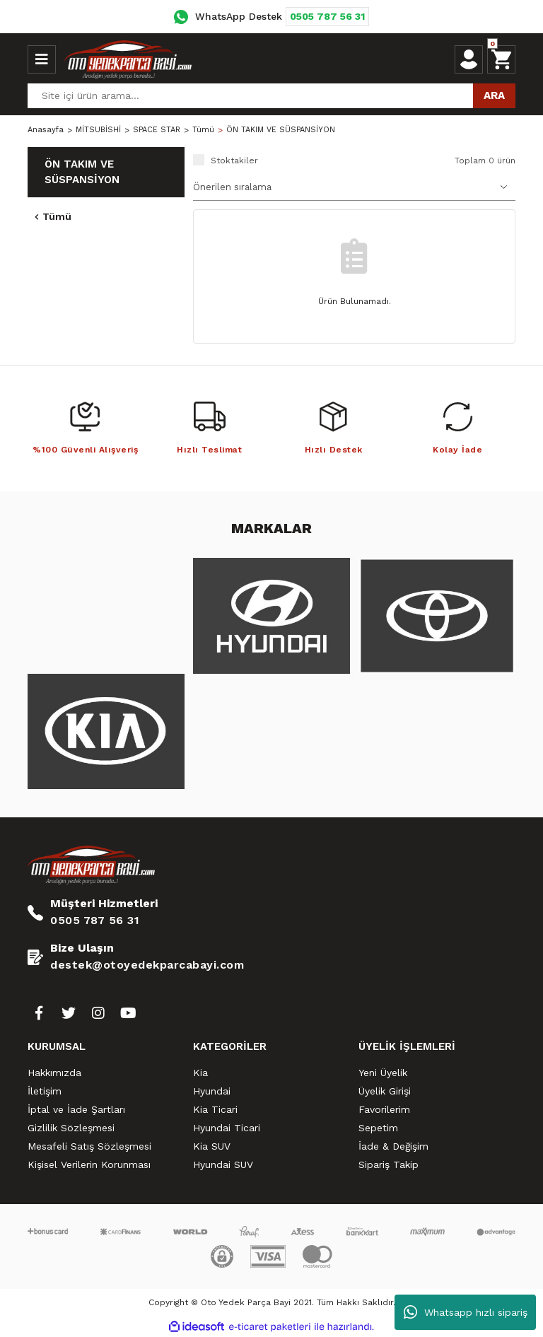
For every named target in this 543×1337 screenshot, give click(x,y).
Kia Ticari (215, 1109)
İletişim (45, 1091)
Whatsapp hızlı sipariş (465, 1312)
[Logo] (128, 59)
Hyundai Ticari (226, 1127)
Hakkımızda (54, 1072)
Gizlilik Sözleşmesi (71, 1127)
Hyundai (211, 1091)
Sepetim (378, 1127)
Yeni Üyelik (382, 1072)
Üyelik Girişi (384, 1091)
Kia (200, 1072)
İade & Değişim (393, 1146)
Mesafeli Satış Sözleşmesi (89, 1146)
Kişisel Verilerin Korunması (89, 1164)
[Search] (271, 95)
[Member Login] (469, 59)
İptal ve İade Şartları (76, 1109)
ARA (494, 95)
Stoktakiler (234, 160)
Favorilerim (384, 1109)
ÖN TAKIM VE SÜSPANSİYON (280, 129)
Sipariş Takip (388, 1164)
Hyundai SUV (223, 1164)
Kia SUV (211, 1146)
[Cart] (501, 59)
